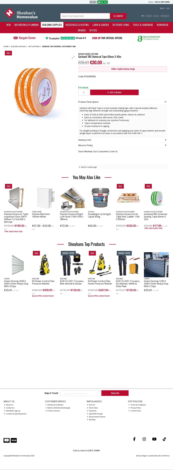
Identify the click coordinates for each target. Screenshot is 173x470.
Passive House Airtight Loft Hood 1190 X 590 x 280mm (71, 217)
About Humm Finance (96, 417)
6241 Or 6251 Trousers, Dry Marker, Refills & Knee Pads (128, 284)
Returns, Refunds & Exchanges (58, 408)
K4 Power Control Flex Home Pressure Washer (100, 282)
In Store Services (53, 411)
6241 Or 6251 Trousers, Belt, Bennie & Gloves (72, 282)
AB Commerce (163, 456)
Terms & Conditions (137, 405)
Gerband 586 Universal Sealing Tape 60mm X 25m (155, 217)
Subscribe (115, 393)
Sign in (162, 8)
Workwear (162, 25)
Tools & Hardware (143, 25)
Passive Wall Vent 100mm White (41, 215)
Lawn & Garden (100, 25)
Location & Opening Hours (15, 414)
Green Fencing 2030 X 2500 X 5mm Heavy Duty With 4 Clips (16, 284)
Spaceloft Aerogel (95, 414)
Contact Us (9, 408)
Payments (92, 411)
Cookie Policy (135, 411)
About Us (8, 405)
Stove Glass (92, 408)
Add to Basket (113, 92)
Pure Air (91, 405)
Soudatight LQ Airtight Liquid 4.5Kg (99, 215)
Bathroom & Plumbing (26, 25)
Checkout (165, 16)
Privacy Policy (135, 408)
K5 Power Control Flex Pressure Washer (43, 282)
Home (150, 2)
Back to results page (89, 167)
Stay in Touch (51, 393)
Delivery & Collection (55, 405)
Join (168, 8)
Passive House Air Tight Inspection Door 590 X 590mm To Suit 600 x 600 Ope (16, 218)
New (8, 25)
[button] (73, 57)
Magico (144, 456)
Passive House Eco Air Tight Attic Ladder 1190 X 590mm (127, 217)
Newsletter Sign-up (12, 411)
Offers (93, 30)
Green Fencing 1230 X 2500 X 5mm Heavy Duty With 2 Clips (156, 284)
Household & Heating (77, 25)
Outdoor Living (120, 25)
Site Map (91, 420)
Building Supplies (52, 25)
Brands (82, 30)
